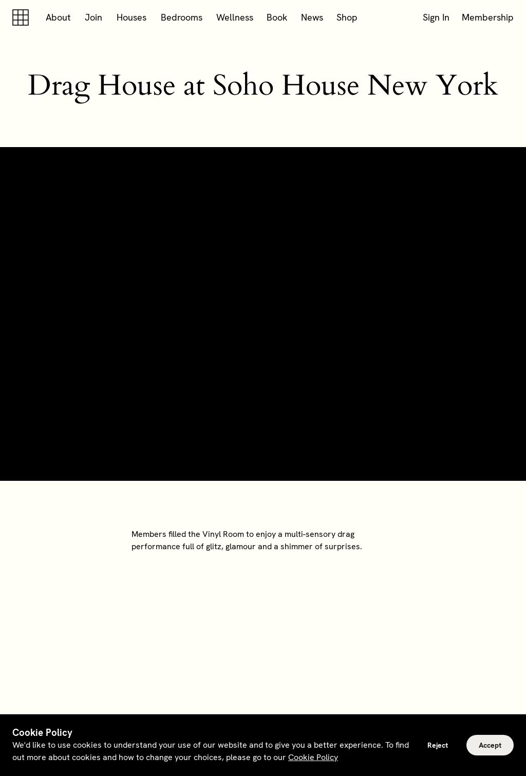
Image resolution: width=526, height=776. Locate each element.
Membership (488, 17)
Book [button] (277, 17)
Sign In (436, 17)
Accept (490, 745)
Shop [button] (347, 17)
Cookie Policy (313, 757)
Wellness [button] (234, 17)
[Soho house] (22, 17)
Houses (131, 17)
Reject (437, 745)
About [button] (58, 17)
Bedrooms (181, 17)
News (312, 17)
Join (93, 17)
